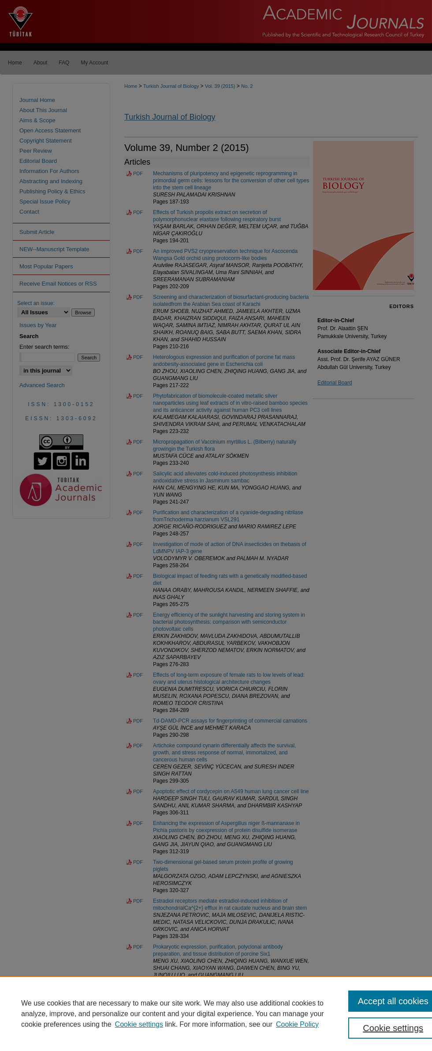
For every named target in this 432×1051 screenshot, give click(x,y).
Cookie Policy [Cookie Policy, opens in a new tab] (297, 1024)
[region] (216, 1013)
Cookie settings (139, 1024)
